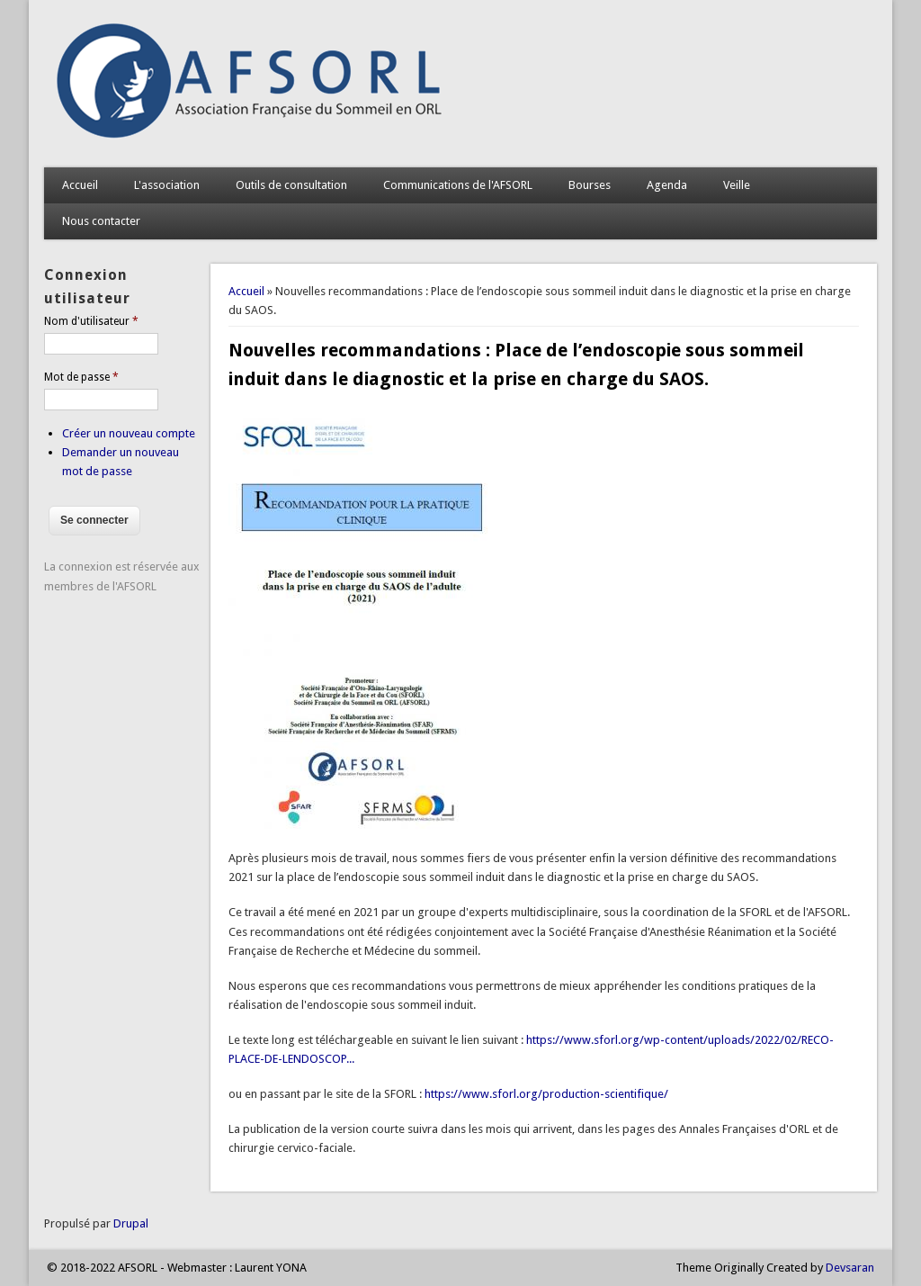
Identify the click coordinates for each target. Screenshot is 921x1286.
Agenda (667, 185)
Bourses (589, 185)
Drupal (130, 1223)
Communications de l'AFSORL (457, 185)
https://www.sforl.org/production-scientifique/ (546, 1094)
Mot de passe (81, 377)
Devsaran (850, 1267)
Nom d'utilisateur (91, 321)
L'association (167, 185)
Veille (736, 185)
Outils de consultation (291, 185)
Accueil (80, 185)
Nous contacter (101, 221)
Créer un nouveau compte (128, 433)
